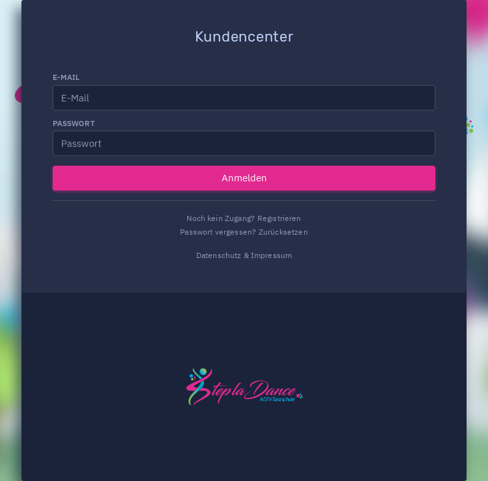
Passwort (74, 123)
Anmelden (244, 178)
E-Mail (66, 77)
